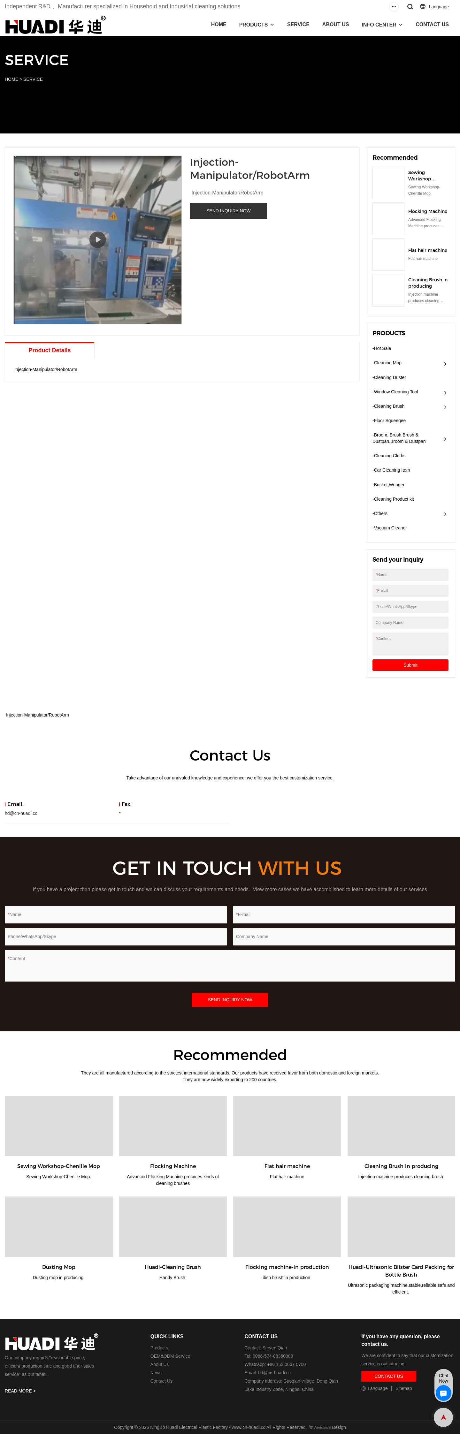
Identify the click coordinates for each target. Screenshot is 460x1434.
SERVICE (298, 24)
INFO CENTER (379, 24)
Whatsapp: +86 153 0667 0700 (275, 1364)
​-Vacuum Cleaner (389, 527)
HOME (218, 24)
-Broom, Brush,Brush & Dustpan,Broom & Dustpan (399, 438)
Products (159, 1347)
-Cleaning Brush (388, 406)
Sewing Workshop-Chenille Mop (423, 179)
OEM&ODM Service (170, 1356)
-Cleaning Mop (387, 362)
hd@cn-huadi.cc (21, 813)
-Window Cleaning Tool (395, 391)
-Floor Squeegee (389, 420)
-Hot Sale (381, 348)
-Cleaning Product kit (393, 499)
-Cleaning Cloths (389, 455)
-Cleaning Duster (389, 377)
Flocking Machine (427, 211)
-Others (379, 513)
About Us (159, 1364)
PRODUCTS (253, 24)
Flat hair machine (427, 250)
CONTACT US (432, 24)
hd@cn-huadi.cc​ (274, 1372)
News (156, 1372)
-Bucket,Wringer (388, 484)
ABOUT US (335, 24)
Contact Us (161, 1381)
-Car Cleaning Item (391, 470)
